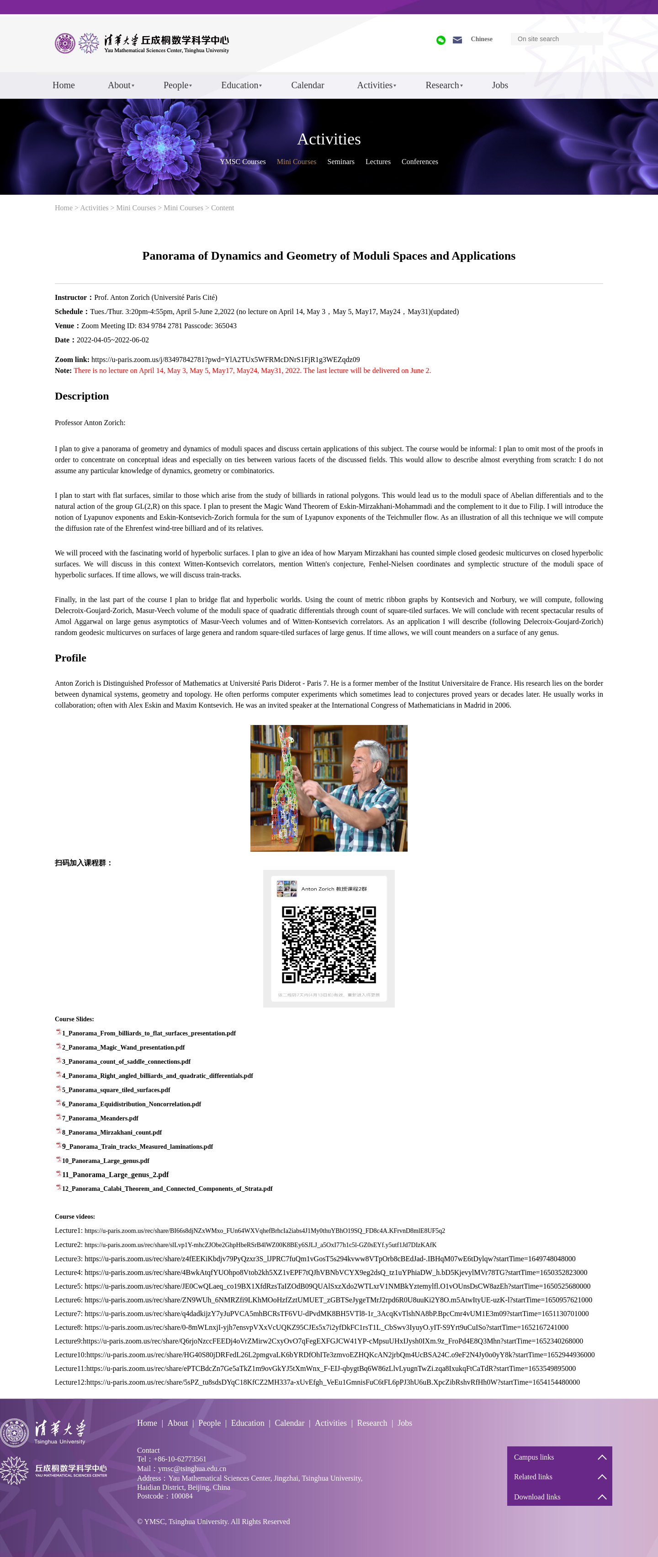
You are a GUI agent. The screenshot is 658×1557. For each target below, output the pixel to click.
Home (64, 85)
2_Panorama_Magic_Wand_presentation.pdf (123, 1047)
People (176, 85)
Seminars (341, 161)
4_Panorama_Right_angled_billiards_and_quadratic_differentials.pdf (157, 1075)
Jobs (500, 85)
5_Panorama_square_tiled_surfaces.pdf (116, 1090)
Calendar (307, 85)
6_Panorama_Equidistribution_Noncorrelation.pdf (131, 1104)
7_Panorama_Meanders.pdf (100, 1118)
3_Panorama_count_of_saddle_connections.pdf (126, 1061)
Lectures (378, 161)
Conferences (420, 161)
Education (239, 85)
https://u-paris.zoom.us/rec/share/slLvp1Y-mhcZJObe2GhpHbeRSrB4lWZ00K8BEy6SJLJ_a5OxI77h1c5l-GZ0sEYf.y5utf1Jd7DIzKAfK (260, 1245)
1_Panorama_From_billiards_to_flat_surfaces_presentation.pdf (149, 1033)
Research (442, 85)
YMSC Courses (243, 161)
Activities (375, 85)
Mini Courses (297, 161)
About (119, 85)
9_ (137, 1146)
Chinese (482, 39)
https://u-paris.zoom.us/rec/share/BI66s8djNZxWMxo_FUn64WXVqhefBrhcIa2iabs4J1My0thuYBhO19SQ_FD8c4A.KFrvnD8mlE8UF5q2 (265, 1230)
